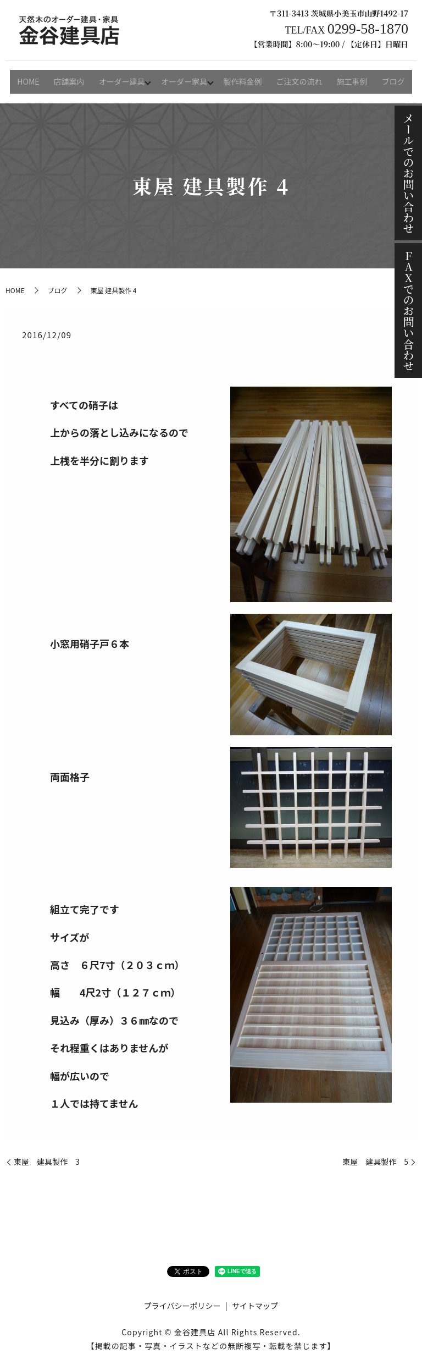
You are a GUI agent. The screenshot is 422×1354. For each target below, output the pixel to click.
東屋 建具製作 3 (47, 1154)
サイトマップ (255, 1298)
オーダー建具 (121, 77)
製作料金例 (245, 77)
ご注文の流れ (299, 77)
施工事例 (350, 77)
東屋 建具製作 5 (375, 1154)
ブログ (389, 77)
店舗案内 (70, 77)
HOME (32, 77)
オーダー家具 (185, 77)
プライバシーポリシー (182, 1298)
